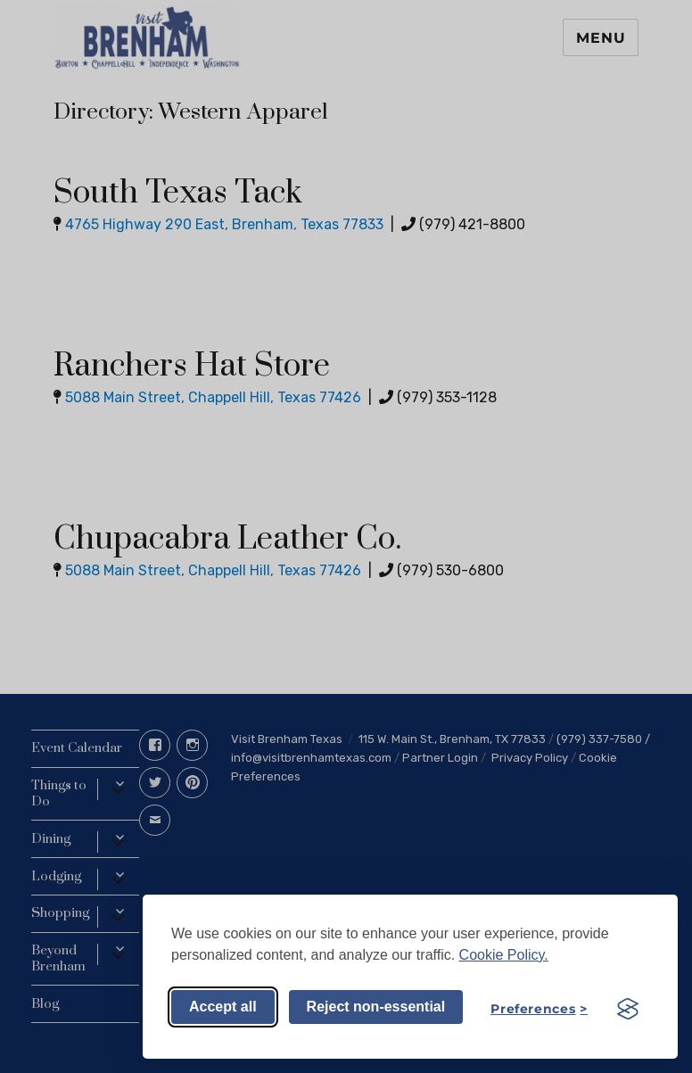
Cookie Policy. (503, 954)
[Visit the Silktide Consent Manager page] (627, 1008)
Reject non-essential (376, 1006)
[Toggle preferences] (539, 1009)
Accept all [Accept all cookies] (223, 1006)
